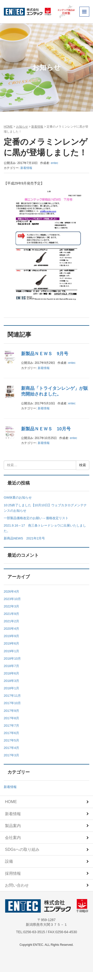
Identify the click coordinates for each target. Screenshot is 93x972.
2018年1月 (11, 688)
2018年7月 (11, 666)
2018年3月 (11, 681)
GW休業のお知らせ (18, 497)
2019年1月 (11, 651)
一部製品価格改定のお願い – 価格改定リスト (36, 518)
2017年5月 (11, 740)
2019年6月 (11, 643)
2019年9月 (11, 636)
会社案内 (13, 837)
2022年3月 (11, 606)
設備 (9, 861)
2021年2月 (11, 621)
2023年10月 (12, 599)
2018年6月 (11, 673)
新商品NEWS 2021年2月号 (24, 538)
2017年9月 (11, 711)
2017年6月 (11, 733)
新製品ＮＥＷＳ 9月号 (44, 353)
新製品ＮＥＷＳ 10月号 (46, 428)
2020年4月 (11, 628)
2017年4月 (11, 748)
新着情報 (37, 126)
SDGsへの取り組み (22, 849)
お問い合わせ (17, 885)
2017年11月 (12, 695)
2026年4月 (11, 591)
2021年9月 (11, 614)
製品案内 (13, 826)
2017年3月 (11, 755)
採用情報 (13, 873)
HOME (8, 126)
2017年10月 (12, 703)
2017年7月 (11, 725)
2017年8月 (11, 718)
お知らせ (22, 126)
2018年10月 (12, 658)
